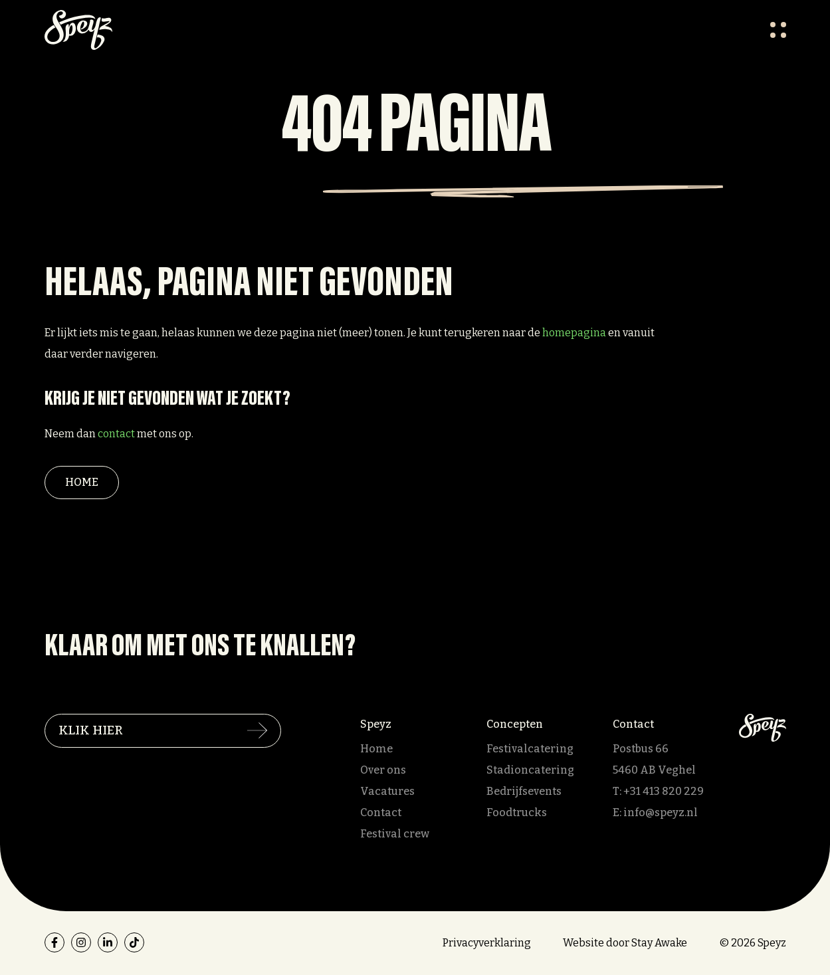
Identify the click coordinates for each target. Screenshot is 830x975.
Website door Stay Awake (625, 942)
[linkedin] (108, 942)
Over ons (383, 770)
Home (81, 482)
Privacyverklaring (487, 942)
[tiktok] (134, 942)
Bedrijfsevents (524, 791)
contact (116, 433)
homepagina (574, 332)
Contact (380, 812)
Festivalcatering (529, 748)
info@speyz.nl (660, 812)
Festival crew (394, 833)
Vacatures (387, 791)
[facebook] (54, 942)
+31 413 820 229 (663, 791)
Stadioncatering (530, 770)
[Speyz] (762, 726)
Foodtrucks (516, 812)
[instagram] (81, 942)
